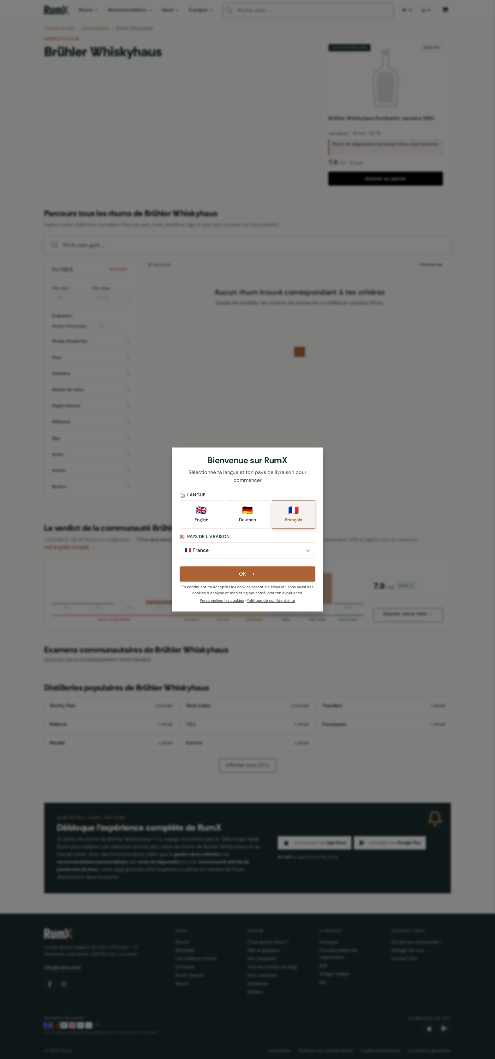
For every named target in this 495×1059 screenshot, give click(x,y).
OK (247, 574)
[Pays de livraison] (247, 550)
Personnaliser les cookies (222, 600)
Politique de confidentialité (271, 600)
